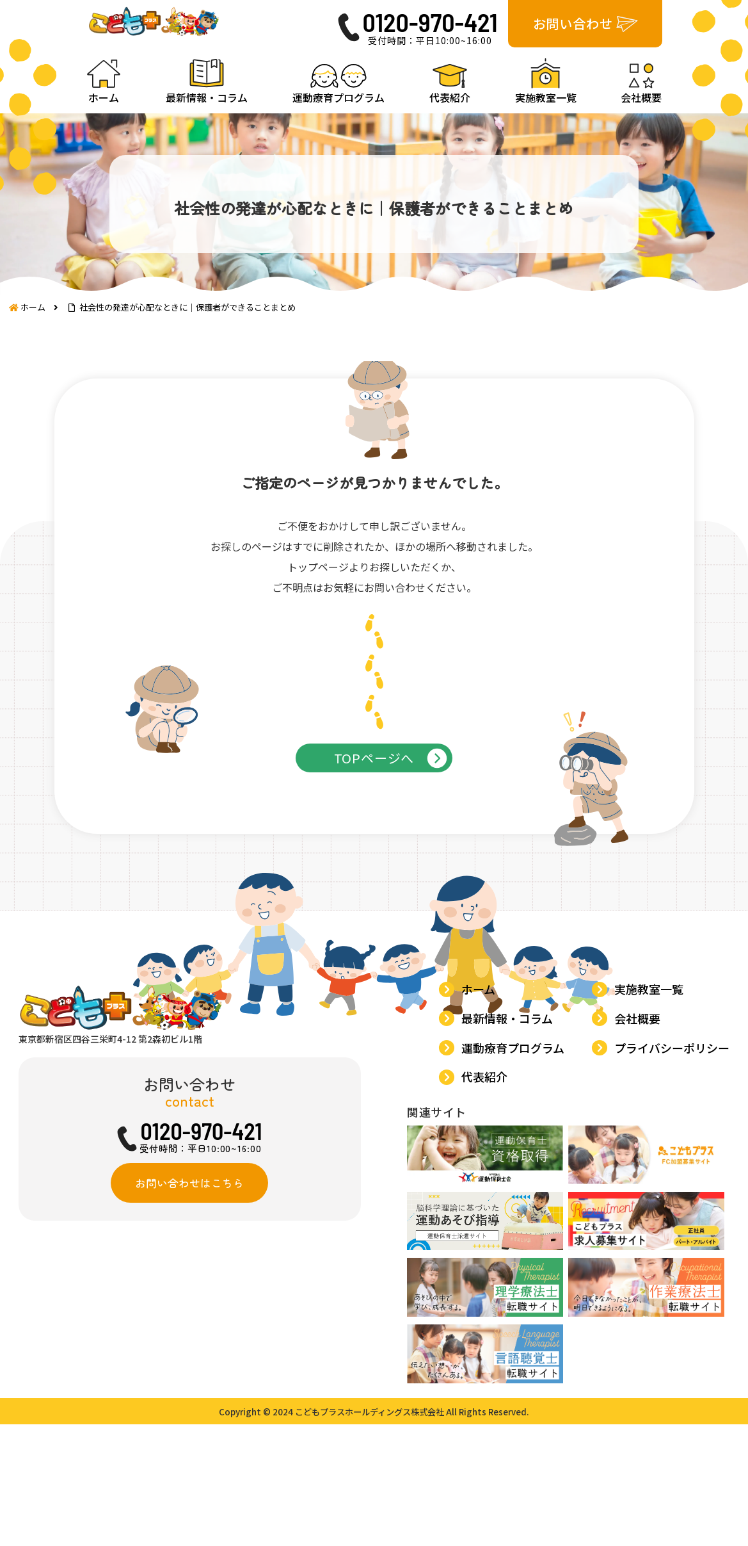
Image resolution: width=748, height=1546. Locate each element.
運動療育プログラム (516, 1181)
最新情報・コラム (510, 1156)
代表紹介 (488, 1207)
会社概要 (640, 1156)
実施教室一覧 (652, 1129)
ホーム (481, 1129)
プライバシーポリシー (675, 1181)
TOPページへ (374, 809)
